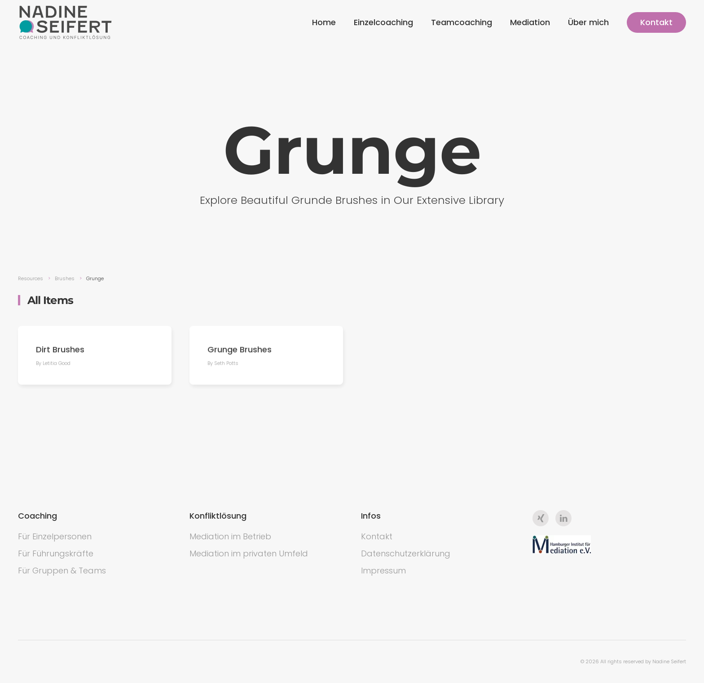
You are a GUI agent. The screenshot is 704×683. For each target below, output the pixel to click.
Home (324, 22)
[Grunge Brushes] (266, 356)
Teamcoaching (461, 22)
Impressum (383, 570)
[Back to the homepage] (65, 22)
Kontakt (656, 22)
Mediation (530, 22)
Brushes (65, 278)
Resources (30, 278)
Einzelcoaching (383, 22)
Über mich (588, 22)
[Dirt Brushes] (95, 356)
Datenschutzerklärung (405, 553)
